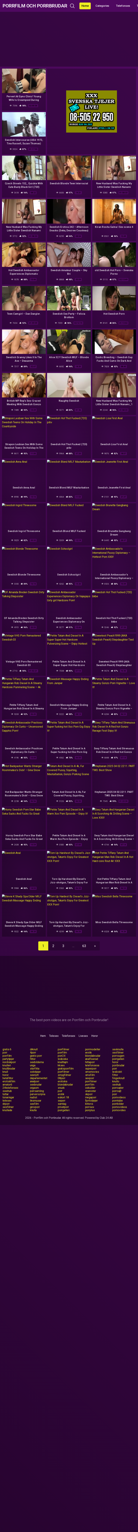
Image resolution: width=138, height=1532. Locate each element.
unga (33, 1065)
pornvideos (118, 1097)
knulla (33, 1110)
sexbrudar (36, 1084)
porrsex (89, 1107)
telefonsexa (92, 1065)
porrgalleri (118, 1059)
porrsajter (117, 1087)
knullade (7, 1110)
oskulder (90, 1087)
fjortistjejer (91, 1100)
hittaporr (90, 1062)
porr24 (62, 1055)
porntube (117, 1100)
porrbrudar (118, 1065)
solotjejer (35, 1071)
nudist (33, 1097)
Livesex (83, 1035)
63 (84, 946)
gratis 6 (7, 1049)
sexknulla (117, 1049)
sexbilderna (37, 1062)
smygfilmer (64, 1075)
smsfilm (90, 1075)
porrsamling (37, 1091)
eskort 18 (63, 1097)
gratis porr (36, 1055)
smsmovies (92, 1071)
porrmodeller (92, 1049)
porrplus (90, 1110)
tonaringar (8, 1097)
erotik (88, 1052)
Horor (94, 1035)
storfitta (34, 1068)
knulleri (7, 1065)
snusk (61, 1087)
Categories (102, 5)
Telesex (53, 1035)
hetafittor (8, 1078)
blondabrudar (92, 1055)
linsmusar (35, 1100)
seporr (62, 1100)
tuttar (6, 1094)
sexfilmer (117, 1052)
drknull (34, 1049)
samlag (62, 1103)
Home (85, 5)
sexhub (116, 1084)
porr (5, 1052)
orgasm (34, 1087)
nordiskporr (9, 1062)
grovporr (35, 1107)
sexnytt (34, 1075)
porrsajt (116, 1091)
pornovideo (118, 1110)
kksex (61, 1065)
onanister (90, 1091)
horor (115, 1062)
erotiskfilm (9, 1081)
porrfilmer (63, 1049)
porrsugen (118, 1055)
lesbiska (63, 1059)
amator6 (7, 1084)
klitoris (89, 1103)
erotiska (62, 1081)
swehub (7, 1091)
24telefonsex (10, 1087)
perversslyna (37, 1094)
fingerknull (118, 1078)
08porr (62, 1078)
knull (5, 1071)
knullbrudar (9, 1068)
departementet (38, 1078)
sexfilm (34, 1103)
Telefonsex (123, 5)
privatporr (63, 1107)
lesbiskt (117, 1071)
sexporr (89, 1078)
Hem (43, 1035)
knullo (115, 1081)
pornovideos (119, 1107)
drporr (6, 1103)
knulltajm (63, 1062)
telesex (7, 1100)
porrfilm (62, 1052)
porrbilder (118, 1103)
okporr (89, 1094)
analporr (34, 1081)
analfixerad (91, 1059)
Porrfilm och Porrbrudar (35, 6)
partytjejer (8, 1059)
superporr (91, 1068)
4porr (33, 1052)
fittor (33, 1059)
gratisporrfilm (66, 1068)
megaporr (90, 1097)
